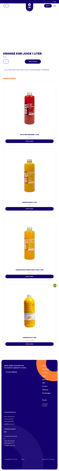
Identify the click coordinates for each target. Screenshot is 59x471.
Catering (45, 379)
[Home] (29, 6)
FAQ (43, 383)
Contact (44, 386)
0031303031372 (9, 443)
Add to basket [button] (29, 141)
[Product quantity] (6, 61)
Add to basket (33, 61)
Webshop (45, 390)
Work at (44, 372)
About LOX (45, 369)
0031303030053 (9, 421)
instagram (45, 404)
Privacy (22, 459)
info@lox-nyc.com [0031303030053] (9, 424)
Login (54, 1)
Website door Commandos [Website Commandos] (48, 459)
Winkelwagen (46, 393)
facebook (44, 406)
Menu (44, 376)
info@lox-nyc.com (9, 445)
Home (44, 366)
